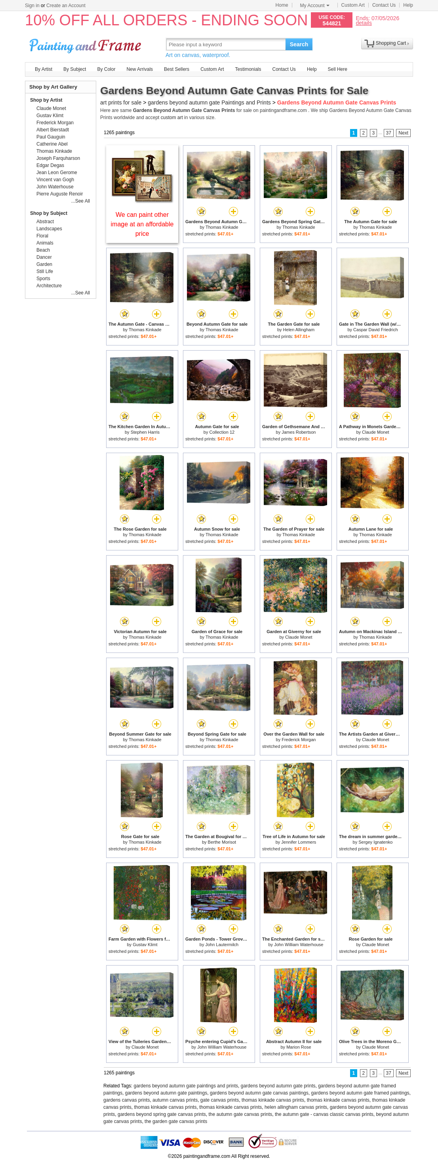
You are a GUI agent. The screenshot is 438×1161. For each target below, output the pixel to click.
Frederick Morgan (299, 739)
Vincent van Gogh (55, 179)
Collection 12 (222, 432)
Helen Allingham (299, 329)
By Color (106, 69)
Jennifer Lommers (298, 842)
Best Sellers (176, 69)
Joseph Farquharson (58, 158)
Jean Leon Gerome (56, 172)
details (363, 22)
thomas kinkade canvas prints (273, 1100)
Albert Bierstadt (52, 130)
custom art (172, 117)
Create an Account (66, 5)
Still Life (44, 271)
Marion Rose (298, 1047)
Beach (43, 250)
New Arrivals (139, 69)
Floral (42, 236)
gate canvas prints (219, 1100)
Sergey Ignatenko (375, 842)
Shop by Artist (46, 100)
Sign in (32, 5)
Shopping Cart (391, 43)
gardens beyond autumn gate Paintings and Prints (209, 102)
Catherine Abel (52, 144)
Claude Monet (375, 432)
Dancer (44, 257)
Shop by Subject (48, 213)
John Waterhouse (55, 187)
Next (403, 133)
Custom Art (353, 5)
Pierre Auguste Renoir (59, 194)
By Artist (43, 69)
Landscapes (49, 228)
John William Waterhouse (298, 944)
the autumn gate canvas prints (240, 1114)
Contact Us (384, 5)
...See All (80, 201)
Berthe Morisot (222, 842)
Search (299, 44)
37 (388, 133)
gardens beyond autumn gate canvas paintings (259, 1093)
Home (282, 5)
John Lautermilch (221, 944)
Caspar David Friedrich (375, 329)
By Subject (74, 69)
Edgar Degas (50, 165)
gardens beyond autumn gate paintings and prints (186, 1086)
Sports (43, 278)
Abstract (45, 221)
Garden (44, 264)
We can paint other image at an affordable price (142, 224)
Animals (44, 243)
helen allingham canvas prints (296, 1107)
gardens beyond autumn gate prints (278, 1086)
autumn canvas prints (175, 1100)
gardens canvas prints (126, 1100)
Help (408, 5)
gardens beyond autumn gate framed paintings (360, 1093)
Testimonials (248, 69)
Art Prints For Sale (86, 44)
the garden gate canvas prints (176, 1121)
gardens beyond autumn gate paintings (166, 1093)
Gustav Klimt (145, 944)
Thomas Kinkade (222, 227)
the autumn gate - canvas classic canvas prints (324, 1114)
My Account (314, 5)
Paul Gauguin (50, 137)
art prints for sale (120, 102)
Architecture (49, 285)
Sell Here (337, 69)
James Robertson (299, 432)
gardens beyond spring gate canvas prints (162, 1114)
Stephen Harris (145, 432)
